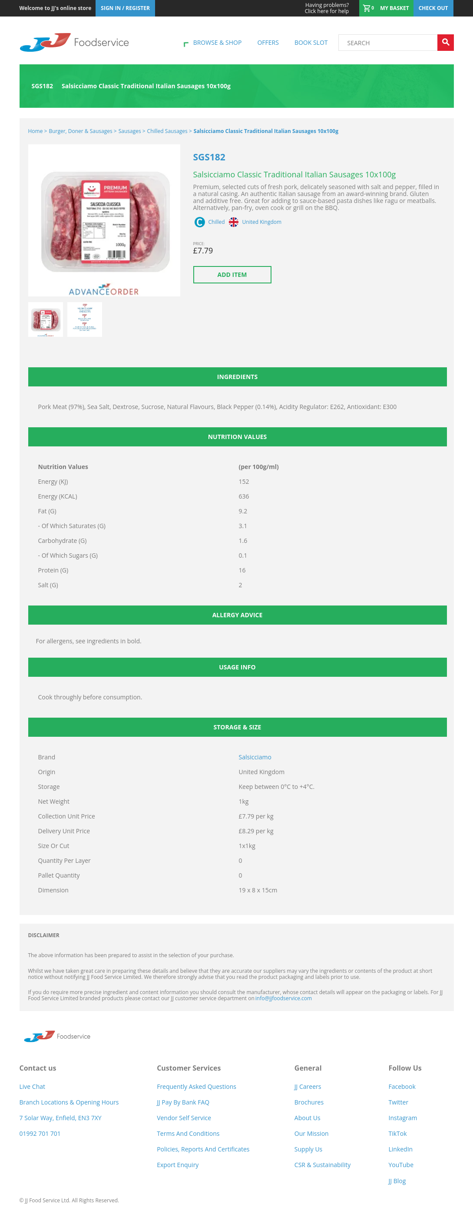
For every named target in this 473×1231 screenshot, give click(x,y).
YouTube (400, 1165)
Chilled (216, 222)
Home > (37, 131)
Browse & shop (217, 42)
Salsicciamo (255, 757)
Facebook (401, 1086)
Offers (267, 42)
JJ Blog (397, 1181)
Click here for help (327, 8)
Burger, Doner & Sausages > (82, 131)
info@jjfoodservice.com (283, 998)
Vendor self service (184, 1118)
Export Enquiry (177, 1165)
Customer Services (189, 1068)
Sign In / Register (125, 8)
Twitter (398, 1102)
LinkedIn (400, 1149)
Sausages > (132, 131)
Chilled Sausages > (169, 131)
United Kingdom (262, 222)
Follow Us (404, 1068)
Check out (433, 8)
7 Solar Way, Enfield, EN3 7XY (61, 1118)
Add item (232, 274)
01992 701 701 (40, 1133)
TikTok (397, 1133)
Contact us (38, 1068)
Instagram (402, 1118)
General (308, 1068)
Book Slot (311, 42)
